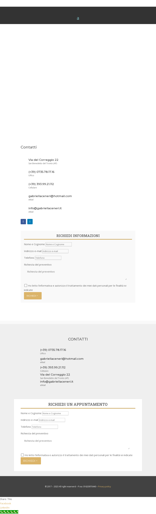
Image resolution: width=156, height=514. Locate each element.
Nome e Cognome (34, 244)
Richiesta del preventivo (38, 264)
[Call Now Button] (9, 511)
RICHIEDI (31, 295)
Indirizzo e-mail (32, 251)
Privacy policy (104, 486)
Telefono (29, 257)
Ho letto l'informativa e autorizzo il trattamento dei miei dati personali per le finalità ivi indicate (79, 455)
